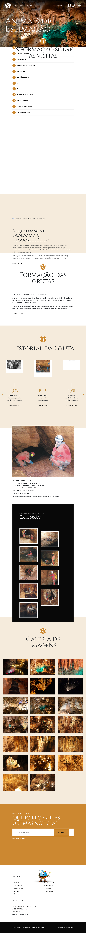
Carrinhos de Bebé (23, 112)
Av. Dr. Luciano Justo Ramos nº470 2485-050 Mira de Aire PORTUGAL (24, 909)
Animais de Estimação (25, 106)
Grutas (16, 882)
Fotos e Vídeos (22, 101)
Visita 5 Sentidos (23, 54)
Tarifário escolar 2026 (25, 48)
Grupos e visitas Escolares (26, 36)
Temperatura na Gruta (25, 95)
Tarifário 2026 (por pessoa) (27, 42)
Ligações (49, 888)
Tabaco (19, 89)
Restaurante (18, 885)
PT (58, 5)
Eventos (16, 894)
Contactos (49, 891)
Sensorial (71, 927)
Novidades (49, 885)
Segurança (21, 71)
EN (61, 5)
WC (18, 83)
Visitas (19, 30)
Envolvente (17, 891)
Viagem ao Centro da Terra (26, 65)
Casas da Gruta (19, 888)
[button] (3, 392)
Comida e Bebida (23, 77)
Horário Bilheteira (23, 24)
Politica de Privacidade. (19, 839)
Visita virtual (21, 59)
